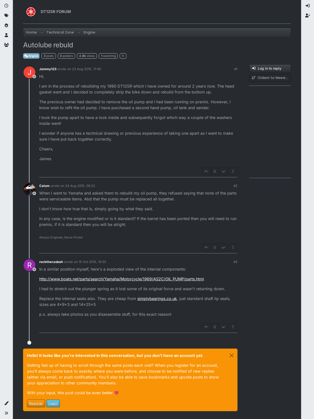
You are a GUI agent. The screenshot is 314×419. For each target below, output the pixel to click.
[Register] (307, 16)
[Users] (6, 35)
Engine (31, 56)
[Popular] (6, 25)
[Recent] (6, 6)
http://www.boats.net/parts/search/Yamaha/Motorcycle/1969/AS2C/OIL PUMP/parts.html (121, 278)
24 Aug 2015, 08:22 (80, 186)
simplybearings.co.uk (157, 298)
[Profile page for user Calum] (29, 189)
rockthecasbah (51, 262)
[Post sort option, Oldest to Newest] (270, 78)
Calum (44, 186)
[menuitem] (307, 6)
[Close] (231, 355)
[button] (6, 403)
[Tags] (6, 16)
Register (36, 403)
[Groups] (6, 45)
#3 (235, 262)
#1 (235, 69)
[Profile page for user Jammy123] (29, 72)
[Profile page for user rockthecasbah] (29, 265)
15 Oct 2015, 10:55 (92, 262)
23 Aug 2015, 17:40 (86, 69)
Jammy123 (47, 69)
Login (53, 403)
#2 (235, 186)
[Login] (307, 6)
